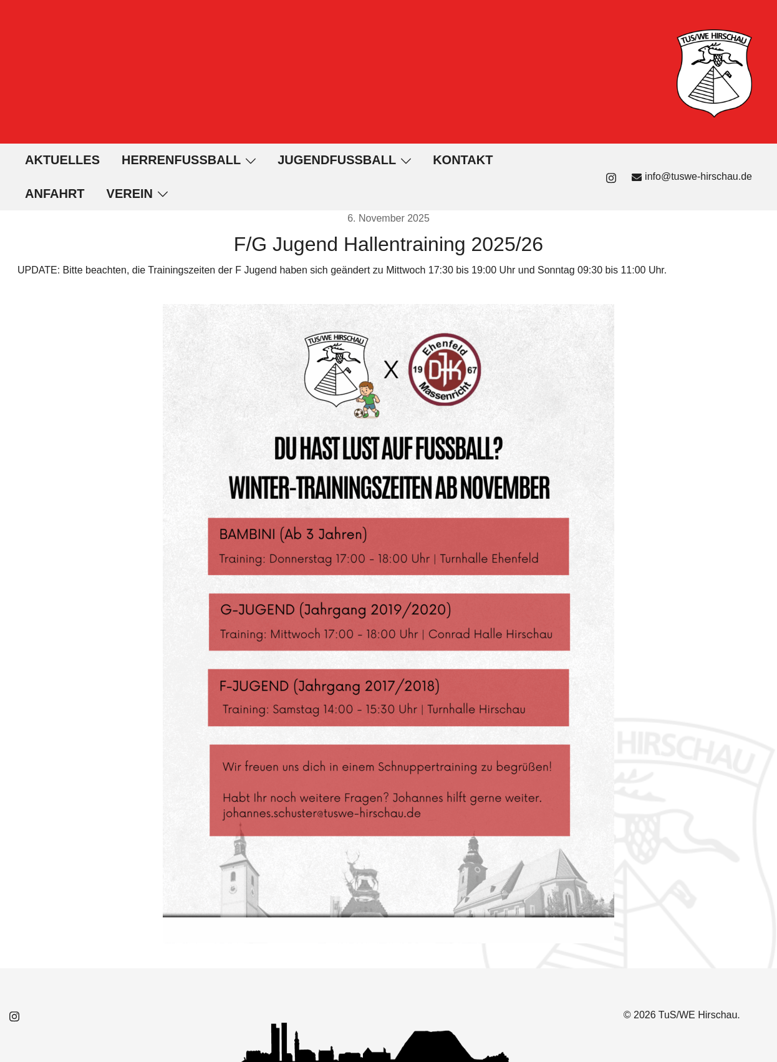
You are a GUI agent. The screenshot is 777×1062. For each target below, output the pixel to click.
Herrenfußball (181, 160)
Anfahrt (55, 193)
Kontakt (463, 160)
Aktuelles (62, 160)
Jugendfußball (337, 160)
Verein (130, 193)
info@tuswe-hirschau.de (692, 176)
